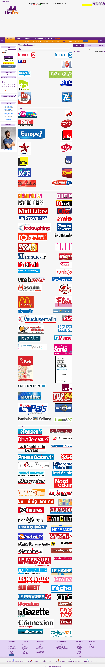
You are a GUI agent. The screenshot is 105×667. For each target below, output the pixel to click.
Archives (25, 652)
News (79, 651)
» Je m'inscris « (87, 5)
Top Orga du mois (8, 96)
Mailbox (79, 646)
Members (28, 38)
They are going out (40, 648)
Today (25, 646)
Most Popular (25, 647)
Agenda (79, 648)
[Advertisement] (67, 21)
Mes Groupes (61, 646)
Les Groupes (38, 38)
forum (103, 51)
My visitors (91, 646)
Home (17, 41)
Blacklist (79, 656)
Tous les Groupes (61, 644)
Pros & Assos (25, 41)
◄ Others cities (4, 1)
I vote (79, 652)
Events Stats (25, 653)
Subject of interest (61, 650)
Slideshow (25, 648)
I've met (79, 653)
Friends (89, 45)
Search (25, 650)
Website (9, 38)
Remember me (9, 60)
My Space (48, 38)
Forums (35, 41)
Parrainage (79, 644)
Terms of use (55, 41)
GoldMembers (40, 651)
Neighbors (100, 45)
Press (63, 41)
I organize (79, 650)
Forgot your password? (8, 54)
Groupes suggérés (61, 647)
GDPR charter (44, 41)
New (25, 651)
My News (79, 647)
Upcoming (25, 644)
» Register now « (8, 63)
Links (70, 41)
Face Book (40, 647)
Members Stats (40, 652)
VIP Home (91, 644)
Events (19, 38)
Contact (77, 41)
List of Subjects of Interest (61, 648)
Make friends (40, 644)
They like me (91, 647)
